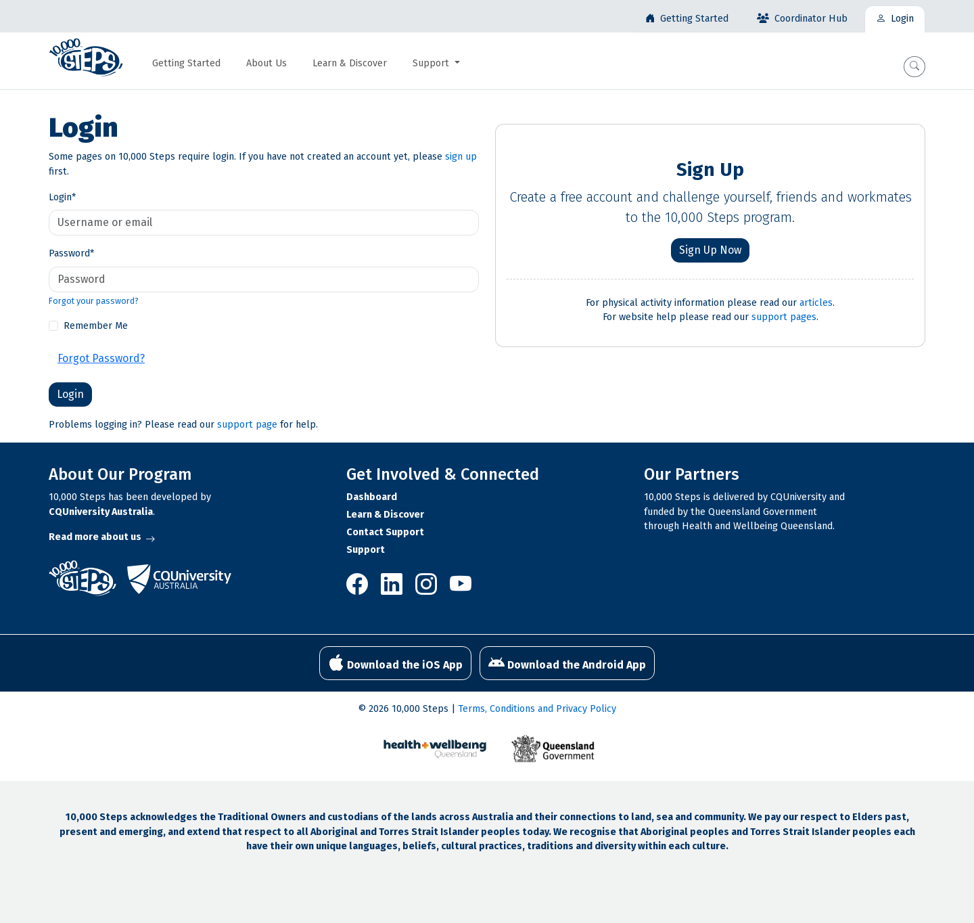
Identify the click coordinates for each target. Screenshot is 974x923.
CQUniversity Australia (101, 512)
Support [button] (432, 63)
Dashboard (371, 497)
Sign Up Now (710, 250)
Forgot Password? (101, 358)
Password (71, 253)
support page (247, 424)
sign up (461, 156)
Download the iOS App (395, 663)
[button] (914, 66)
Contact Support (385, 532)
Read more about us (102, 537)
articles (816, 303)
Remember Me (96, 326)
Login (62, 197)
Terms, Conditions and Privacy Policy (537, 709)
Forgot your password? (94, 301)
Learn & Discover (385, 514)
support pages (783, 317)
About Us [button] (266, 63)
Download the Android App (567, 663)
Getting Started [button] (186, 63)
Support (365, 550)
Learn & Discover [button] (349, 63)
